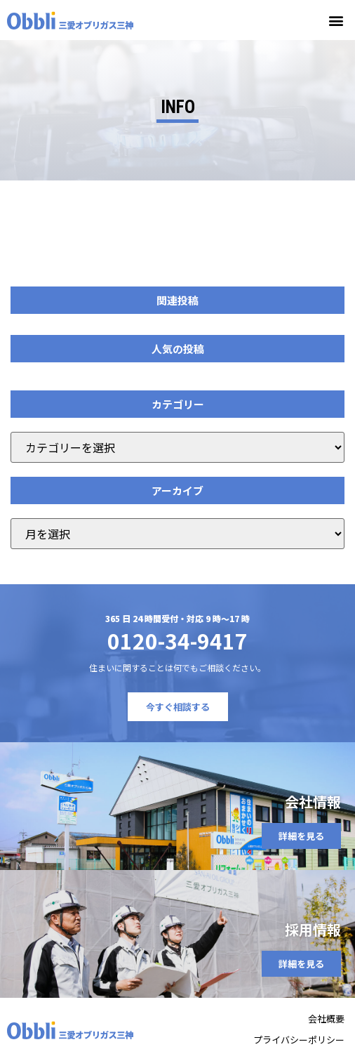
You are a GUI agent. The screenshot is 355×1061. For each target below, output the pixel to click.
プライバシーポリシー (298, 1039)
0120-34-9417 (177, 640)
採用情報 (313, 929)
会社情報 (313, 801)
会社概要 (326, 1018)
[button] (336, 20)
